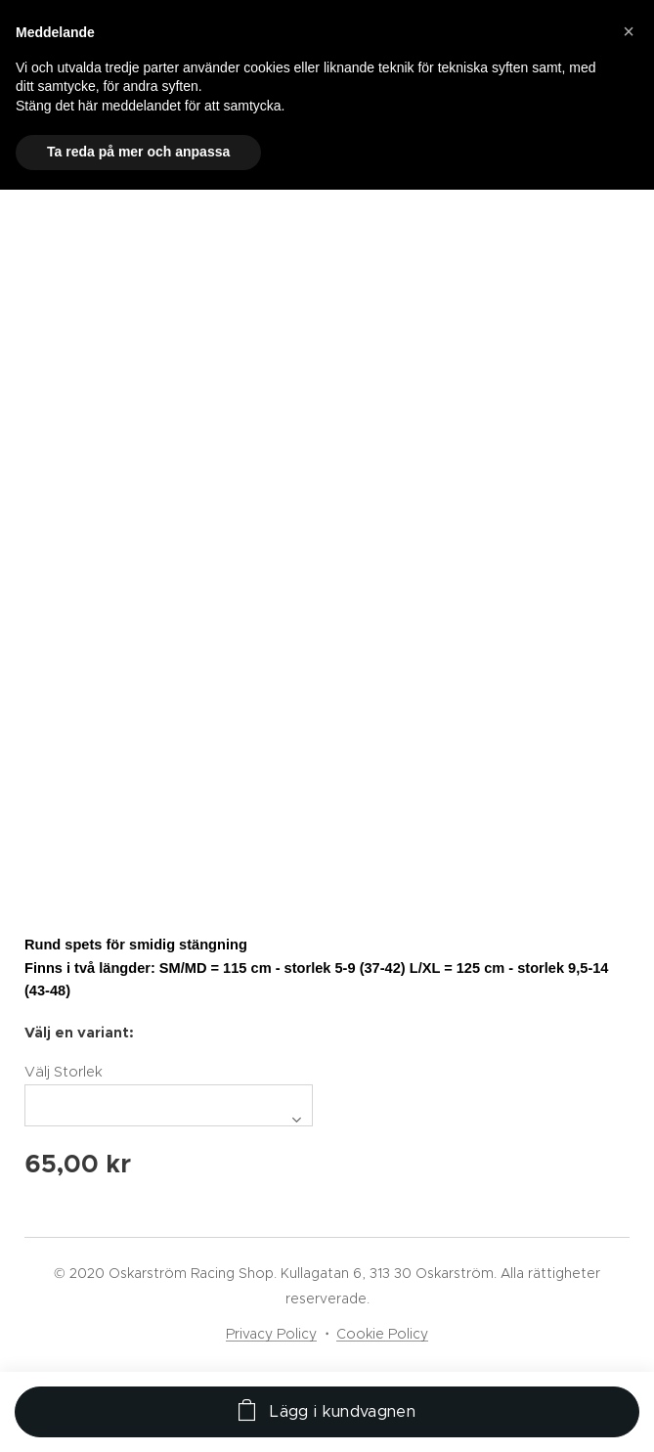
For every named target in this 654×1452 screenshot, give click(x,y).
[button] (628, 31)
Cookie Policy (382, 1333)
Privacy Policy (271, 1333)
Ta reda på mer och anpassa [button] (138, 151)
